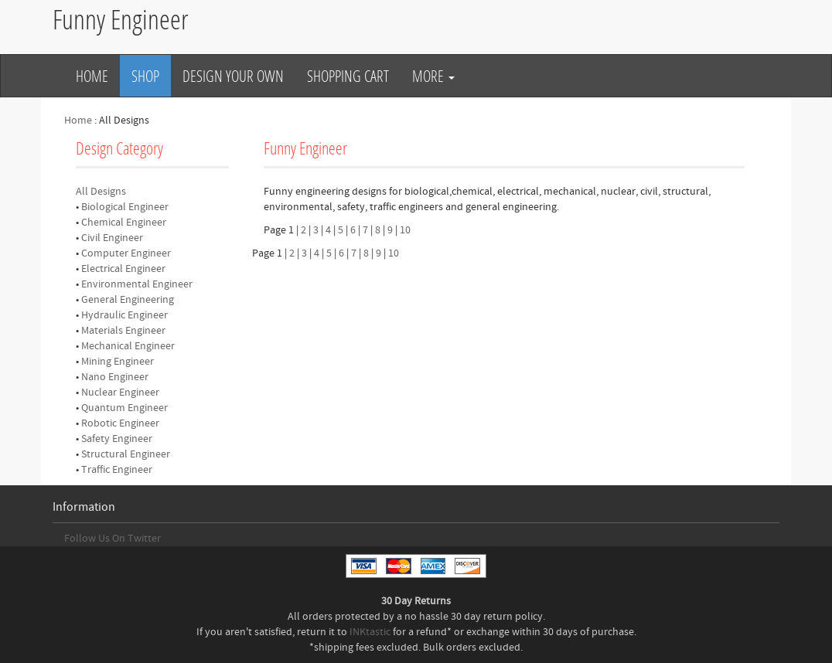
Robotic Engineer (120, 423)
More (433, 76)
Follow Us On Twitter (112, 539)
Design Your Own (233, 76)
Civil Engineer (112, 238)
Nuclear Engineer (120, 393)
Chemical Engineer (123, 223)
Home (92, 76)
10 (405, 230)
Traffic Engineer (116, 470)
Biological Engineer (125, 207)
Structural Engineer (125, 454)
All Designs (101, 192)
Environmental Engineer (137, 284)
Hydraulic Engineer (124, 315)
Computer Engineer (126, 253)
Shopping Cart (348, 76)
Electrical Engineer (123, 269)
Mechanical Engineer (128, 346)
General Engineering (127, 300)
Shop (145, 76)
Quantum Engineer (124, 408)
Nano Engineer (114, 377)
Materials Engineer (123, 331)
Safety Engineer (116, 439)
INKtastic (370, 632)
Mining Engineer (117, 362)
